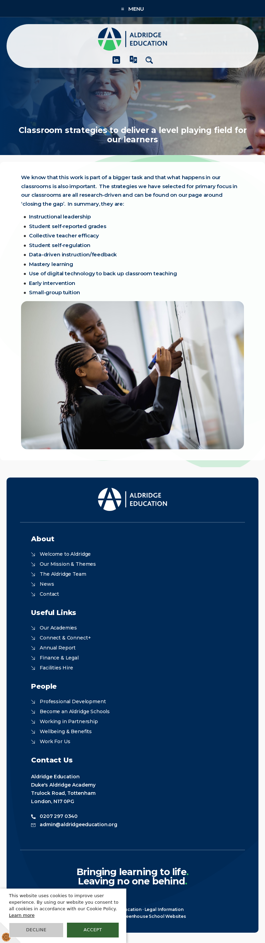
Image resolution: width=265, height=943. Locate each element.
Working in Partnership (69, 721)
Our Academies (58, 628)
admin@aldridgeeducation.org (78, 824)
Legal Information (164, 909)
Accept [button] (93, 929)
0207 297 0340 (59, 816)
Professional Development (73, 701)
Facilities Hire (56, 668)
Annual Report (58, 648)
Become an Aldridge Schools (75, 711)
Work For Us (55, 741)
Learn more (22, 915)
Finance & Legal (59, 658)
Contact (49, 594)
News (47, 584)
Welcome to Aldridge (65, 554)
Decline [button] (36, 929)
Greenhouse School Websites (153, 916)
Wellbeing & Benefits (66, 731)
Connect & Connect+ (65, 638)
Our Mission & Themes (68, 564)
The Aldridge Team (63, 574)
